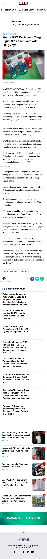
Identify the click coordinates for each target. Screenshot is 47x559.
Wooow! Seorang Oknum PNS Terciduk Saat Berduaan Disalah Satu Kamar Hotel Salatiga (16, 435)
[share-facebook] (32, 279)
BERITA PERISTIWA (26, 10)
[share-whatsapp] (42, 279)
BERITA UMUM (9, 34)
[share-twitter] (37, 279)
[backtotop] (23, 533)
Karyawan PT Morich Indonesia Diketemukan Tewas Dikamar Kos (16, 451)
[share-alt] (27, 279)
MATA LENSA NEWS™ (23, 547)
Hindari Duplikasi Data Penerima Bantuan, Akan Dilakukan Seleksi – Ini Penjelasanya (16, 498)
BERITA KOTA (10, 10)
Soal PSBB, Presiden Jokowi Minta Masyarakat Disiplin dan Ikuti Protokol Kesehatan (15, 482)
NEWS (24, 272)
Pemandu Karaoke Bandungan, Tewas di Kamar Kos (15, 465)
